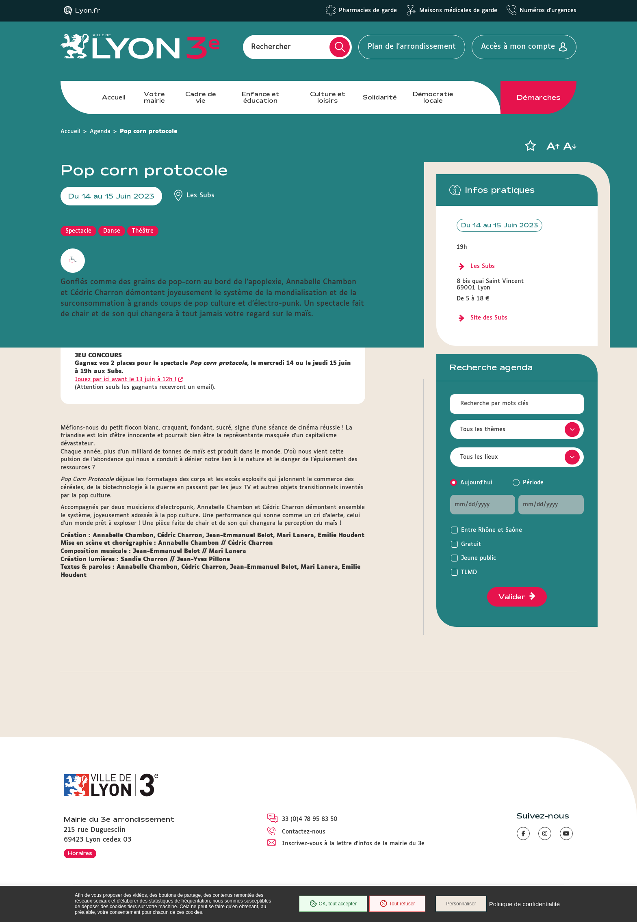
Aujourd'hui (476, 483)
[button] (530, 146)
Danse (111, 231)
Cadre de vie (200, 97)
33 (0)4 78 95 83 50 (310, 819)
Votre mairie (154, 97)
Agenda (100, 131)
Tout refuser (397, 903)
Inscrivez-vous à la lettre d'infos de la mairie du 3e (353, 843)
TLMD (469, 572)
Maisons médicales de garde (458, 10)
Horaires (80, 853)
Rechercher (271, 46)
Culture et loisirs (327, 97)
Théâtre (143, 231)
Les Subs (482, 266)
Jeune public (478, 558)
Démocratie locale (433, 97)
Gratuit (471, 544)
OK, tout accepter (333, 903)
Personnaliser (461, 904)
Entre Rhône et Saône (491, 530)
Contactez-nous (303, 832)
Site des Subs (488, 318)
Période (533, 483)
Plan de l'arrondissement (412, 46)
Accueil (114, 97)
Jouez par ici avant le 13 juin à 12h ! (125, 379)
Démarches (539, 97)
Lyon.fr (87, 10)
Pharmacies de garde (368, 10)
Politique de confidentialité (524, 903)
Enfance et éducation (261, 97)
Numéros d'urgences (548, 10)
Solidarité (379, 97)
